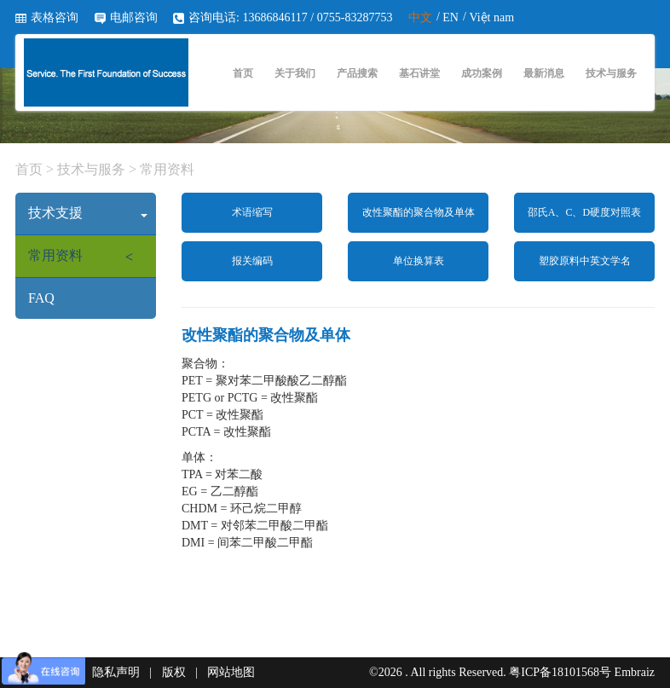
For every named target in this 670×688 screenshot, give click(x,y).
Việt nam (491, 17)
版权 (174, 672)
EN (450, 17)
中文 (420, 17)
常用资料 (165, 169)
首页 (243, 73)
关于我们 (294, 73)
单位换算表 (418, 261)
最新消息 (543, 73)
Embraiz (635, 672)
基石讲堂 (419, 73)
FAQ (41, 298)
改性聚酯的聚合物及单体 (418, 212)
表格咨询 (54, 17)
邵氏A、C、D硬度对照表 (584, 212)
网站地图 (231, 672)
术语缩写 (252, 212)
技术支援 (87, 212)
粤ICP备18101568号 (560, 672)
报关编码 (252, 261)
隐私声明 (116, 672)
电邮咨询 (134, 17)
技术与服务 (611, 73)
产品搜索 (357, 73)
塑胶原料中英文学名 (585, 261)
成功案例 (481, 73)
